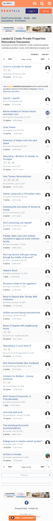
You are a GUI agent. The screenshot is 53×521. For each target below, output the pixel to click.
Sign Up (45, 11)
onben (8, 226)
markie (8, 402)
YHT (6, 213)
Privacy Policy (21, 508)
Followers (24, 475)
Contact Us (33, 508)
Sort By (45, 54)
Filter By (35, 54)
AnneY (7, 166)
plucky (8, 146)
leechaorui (9, 336)
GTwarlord (9, 117)
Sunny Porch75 (11, 353)
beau (7, 244)
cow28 (8, 386)
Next (43, 59)
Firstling (8, 315)
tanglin (8, 286)
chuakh (8, 457)
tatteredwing (10, 366)
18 (49, 475)
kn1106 (8, 101)
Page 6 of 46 (26, 59)
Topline (8, 197)
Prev (10, 59)
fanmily (8, 74)
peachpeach (10, 415)
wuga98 (8, 130)
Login (32, 11)
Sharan (8, 302)
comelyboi (9, 184)
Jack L (8, 260)
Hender (8, 431)
